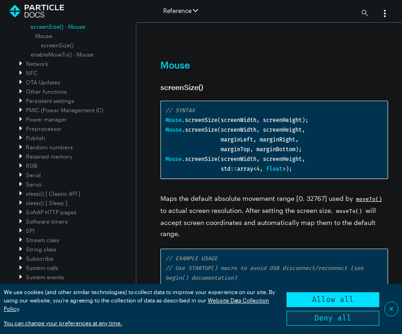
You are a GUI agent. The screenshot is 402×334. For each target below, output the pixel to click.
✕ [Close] (391, 308)
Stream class (42, 240)
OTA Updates (43, 82)
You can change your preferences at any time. (63, 323)
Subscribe (39, 258)
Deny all (332, 318)
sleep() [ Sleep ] (46, 202)
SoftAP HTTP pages (51, 212)
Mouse (43, 35)
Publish (35, 138)
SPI (30, 230)
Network (37, 63)
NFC (32, 73)
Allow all (333, 299)
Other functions (46, 91)
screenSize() (57, 45)
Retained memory (49, 156)
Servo (33, 184)
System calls (42, 267)
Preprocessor (44, 128)
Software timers (47, 221)
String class (41, 249)
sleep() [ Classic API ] (53, 193)
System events (45, 277)
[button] (384, 14)
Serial (33, 175)
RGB (31, 165)
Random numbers (49, 147)
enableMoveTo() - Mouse (62, 54)
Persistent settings (50, 100)
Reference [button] (180, 10)
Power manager (46, 119)
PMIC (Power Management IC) (64, 110)
